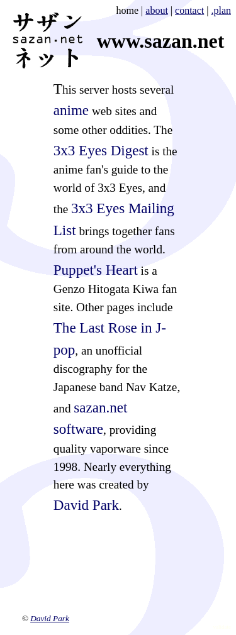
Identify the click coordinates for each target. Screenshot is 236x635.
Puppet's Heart (95, 270)
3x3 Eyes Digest (101, 150)
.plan (221, 10)
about (156, 10)
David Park (86, 505)
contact (189, 10)
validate (222, 627)
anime (71, 110)
